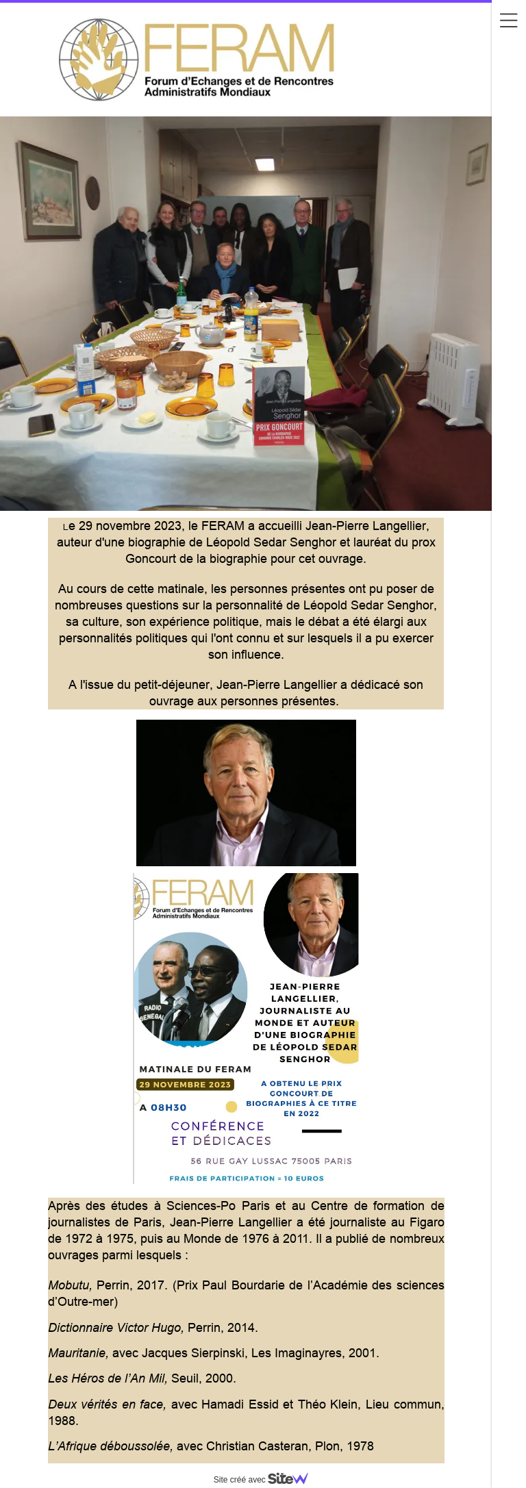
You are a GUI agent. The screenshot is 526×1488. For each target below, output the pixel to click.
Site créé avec (266, 1480)
